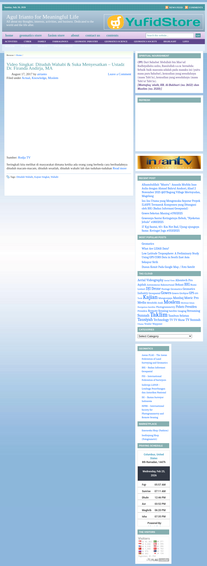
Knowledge (39, 78)
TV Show (179, 320)
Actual (26, 78)
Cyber (27, 41)
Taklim (159, 314)
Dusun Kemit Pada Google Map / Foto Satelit (168, 267)
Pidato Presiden (186, 307)
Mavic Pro (191, 298)
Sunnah (143, 315)
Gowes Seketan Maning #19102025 (162, 213)
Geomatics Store (30, 35)
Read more (120, 168)
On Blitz (26, 46)
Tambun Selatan (178, 316)
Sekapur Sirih (150, 262)
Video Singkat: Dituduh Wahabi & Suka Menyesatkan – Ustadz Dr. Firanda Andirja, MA (66, 66)
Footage (165, 288)
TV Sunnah (192, 320)
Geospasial (154, 293)
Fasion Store (56, 35)
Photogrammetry (165, 306)
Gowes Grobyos (180, 293)
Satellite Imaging (177, 310)
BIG (187, 284)
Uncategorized (63, 46)
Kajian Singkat (41, 176)
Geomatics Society (145, 41)
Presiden (142, 310)
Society (42, 46)
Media (142, 302)
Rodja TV (24, 157)
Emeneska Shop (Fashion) (155, 430)
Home (9, 35)
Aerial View (169, 280)
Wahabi (54, 176)
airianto (42, 74)
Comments (196, 7)
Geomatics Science (116, 41)
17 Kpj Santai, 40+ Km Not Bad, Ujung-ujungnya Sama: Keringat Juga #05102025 (170, 228)
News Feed (176, 7)
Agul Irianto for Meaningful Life (42, 17)
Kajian (150, 297)
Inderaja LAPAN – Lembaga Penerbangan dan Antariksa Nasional (154, 388)
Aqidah (142, 284)
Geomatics (148, 244)
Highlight (169, 41)
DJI (148, 288)
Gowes (166, 292)
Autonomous (153, 284)
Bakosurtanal (167, 284)
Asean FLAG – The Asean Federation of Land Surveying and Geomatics (155, 359)
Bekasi (179, 284)
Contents (112, 35)
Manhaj (178, 298)
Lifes (186, 41)
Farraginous (60, 41)
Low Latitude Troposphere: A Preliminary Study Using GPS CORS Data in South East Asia (170, 255)
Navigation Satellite (146, 307)
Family (42, 41)
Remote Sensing (158, 311)
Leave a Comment (119, 74)
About (75, 35)
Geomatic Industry (86, 41)
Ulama (141, 324)
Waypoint (157, 323)
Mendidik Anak (155, 302)
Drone (156, 288)
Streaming (193, 311)
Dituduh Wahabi (24, 176)
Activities (11, 41)
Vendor (148, 323)
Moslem (10, 46)
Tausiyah (145, 319)
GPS (191, 293)
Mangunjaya (165, 298)
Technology (161, 320)
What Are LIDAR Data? (155, 248)
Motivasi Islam (187, 302)
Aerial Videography (150, 280)
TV (171, 320)
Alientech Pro (184, 280)
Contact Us (93, 35)
